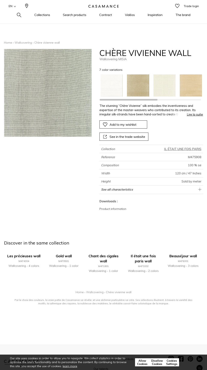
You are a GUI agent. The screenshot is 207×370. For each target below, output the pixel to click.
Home (8, 42)
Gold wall (64, 256)
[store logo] (103, 12)
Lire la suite (195, 114)
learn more (70, 366)
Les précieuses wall (23, 256)
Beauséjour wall (183, 256)
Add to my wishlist (119, 124)
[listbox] (149, 85)
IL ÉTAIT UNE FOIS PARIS (182, 149)
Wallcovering (23, 42)
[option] (112, 85)
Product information (112, 209)
